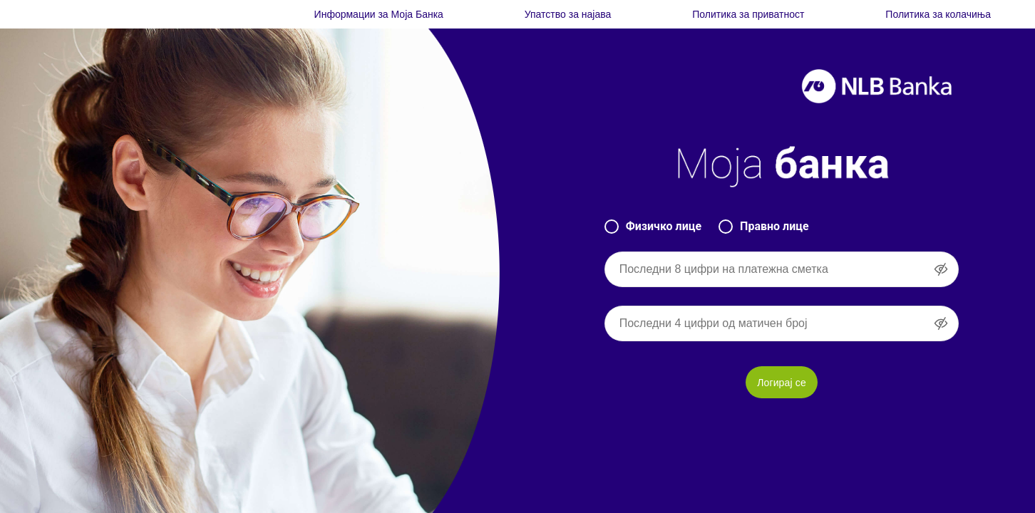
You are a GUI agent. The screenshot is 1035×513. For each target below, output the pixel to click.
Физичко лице (652, 226)
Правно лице (764, 226)
